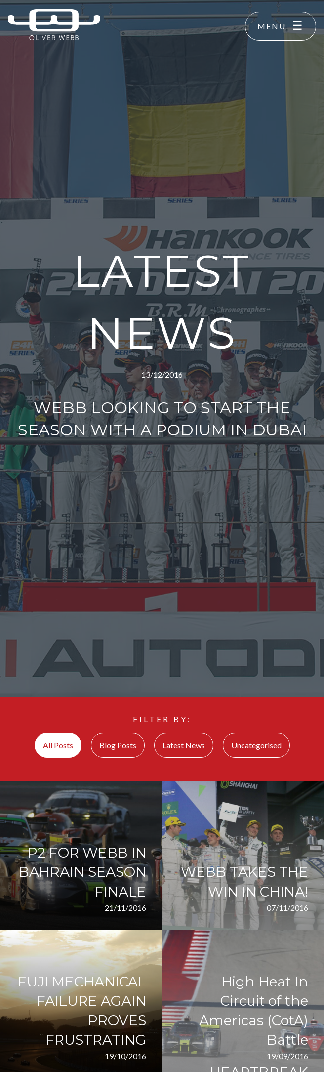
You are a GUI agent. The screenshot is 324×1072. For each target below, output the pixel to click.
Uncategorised (256, 745)
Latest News (183, 745)
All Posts (58, 745)
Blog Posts (117, 745)
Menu (271, 26)
